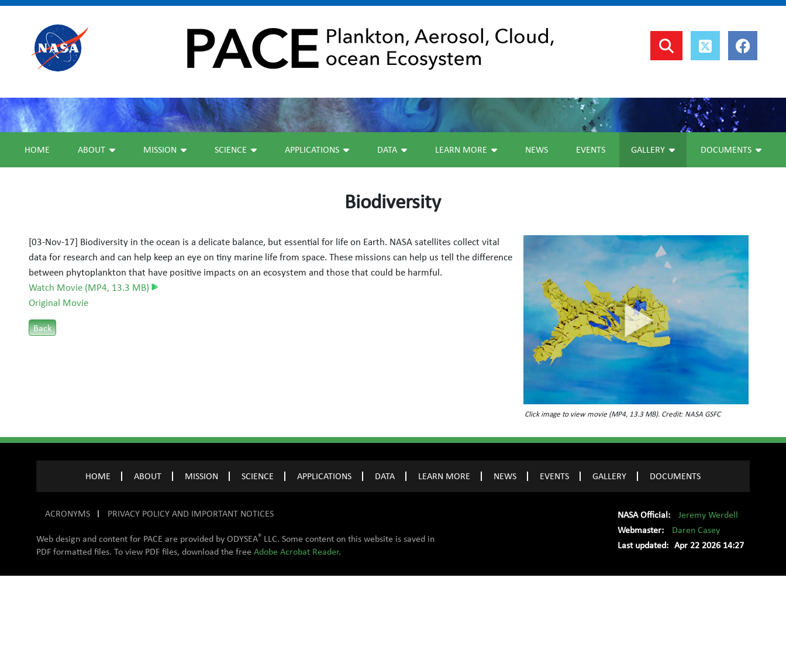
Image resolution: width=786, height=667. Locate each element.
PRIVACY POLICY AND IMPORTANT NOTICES (191, 605)
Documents (731, 241)
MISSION (201, 567)
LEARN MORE (444, 567)
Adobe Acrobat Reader (296, 643)
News (536, 241)
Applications (317, 241)
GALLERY (609, 567)
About (96, 241)
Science (236, 241)
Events (590, 241)
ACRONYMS (67, 605)
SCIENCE (258, 567)
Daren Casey (696, 621)
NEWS (505, 567)
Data (392, 241)
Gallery (653, 241)
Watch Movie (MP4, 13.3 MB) (93, 379)
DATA (385, 567)
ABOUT (147, 567)
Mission (165, 241)
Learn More (466, 241)
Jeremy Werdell (708, 606)
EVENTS (554, 567)
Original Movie (58, 394)
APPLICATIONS (324, 567)
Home (37, 241)
